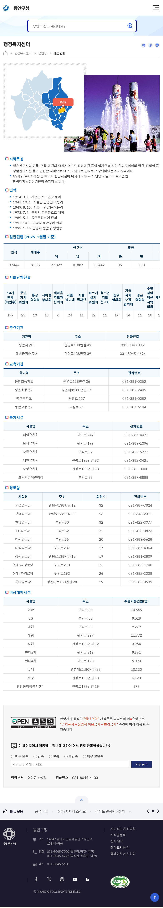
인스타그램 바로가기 (61, 880)
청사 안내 (116, 841)
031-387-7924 (140, 505)
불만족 (71, 756)
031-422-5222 (136, 451)
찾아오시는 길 (119, 847)
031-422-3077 (140, 522)
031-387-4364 (140, 547)
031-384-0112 (133, 344)
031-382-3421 (136, 460)
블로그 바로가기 (85, 880)
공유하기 (141, 46)
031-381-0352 (134, 381)
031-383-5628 (140, 539)
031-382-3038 (140, 573)
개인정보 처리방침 (122, 828)
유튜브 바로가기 (73, 880)
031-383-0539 (140, 581)
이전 (147, 811)
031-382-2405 (134, 389)
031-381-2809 (140, 556)
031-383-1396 (136, 443)
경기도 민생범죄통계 (110, 811)
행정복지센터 (22, 53)
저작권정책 (118, 834)
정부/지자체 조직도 (71, 811)
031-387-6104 (134, 406)
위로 (155, 897)
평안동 (43, 53)
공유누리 (41, 811)
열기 (81, 799)
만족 (39, 756)
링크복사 (149, 46)
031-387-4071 (136, 434)
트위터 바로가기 (49, 880)
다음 (158, 811)
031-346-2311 (140, 513)
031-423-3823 (140, 530)
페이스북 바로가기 (36, 880)
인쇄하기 (157, 46)
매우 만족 (20, 756)
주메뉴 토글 (157, 7)
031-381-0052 (134, 398)
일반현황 (59, 53)
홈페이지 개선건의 (122, 853)
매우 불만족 (93, 756)
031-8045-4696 (133, 353)
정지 (153, 811)
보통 (54, 756)
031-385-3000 (136, 468)
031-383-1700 (140, 564)
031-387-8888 (136, 477)
